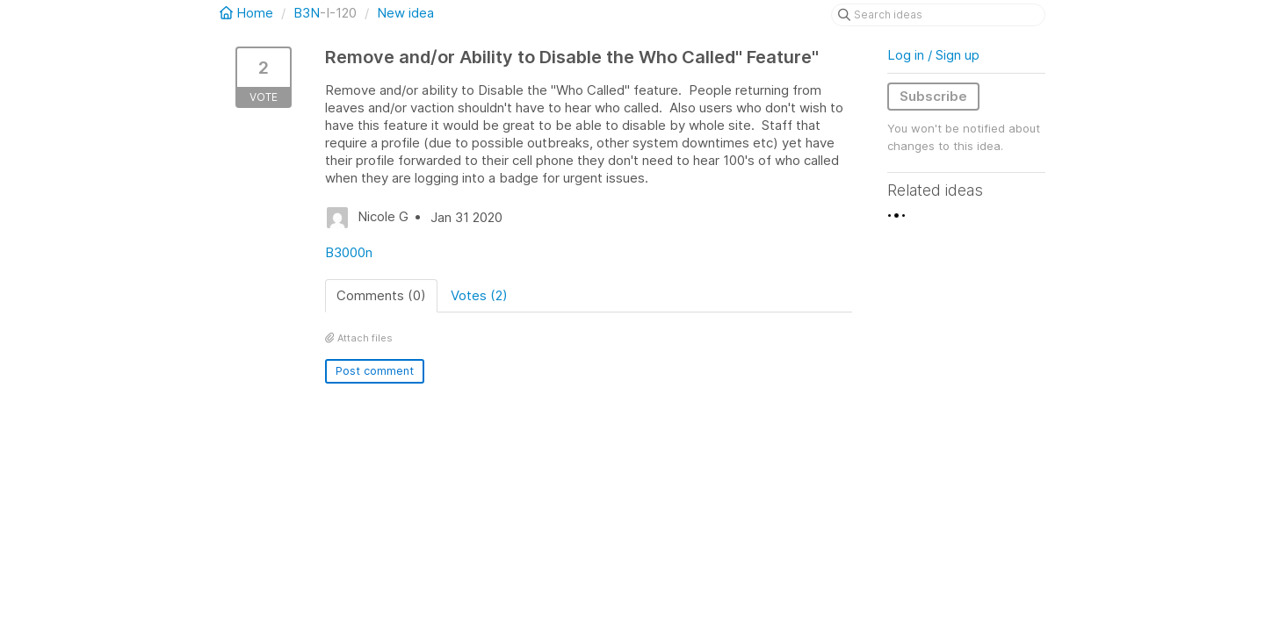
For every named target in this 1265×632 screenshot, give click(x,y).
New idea (405, 12)
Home (248, 12)
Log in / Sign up (933, 55)
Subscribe (933, 96)
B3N (306, 12)
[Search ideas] (938, 15)
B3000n (348, 252)
